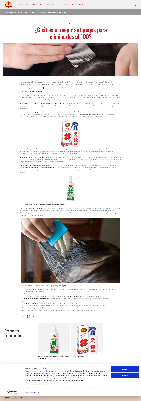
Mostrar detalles (30, 397)
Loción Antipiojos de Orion (95, 114)
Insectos (24, 5)
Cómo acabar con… (53, 5)
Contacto (81, 5)
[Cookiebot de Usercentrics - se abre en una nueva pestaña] (12, 397)
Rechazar (125, 380)
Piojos (70, 23)
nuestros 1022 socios (41, 376)
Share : (24, 316)
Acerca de (69, 5)
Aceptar (125, 374)
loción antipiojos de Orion (41, 208)
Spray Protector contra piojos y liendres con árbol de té (38, 167)
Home (7, 12)
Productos (36, 5)
